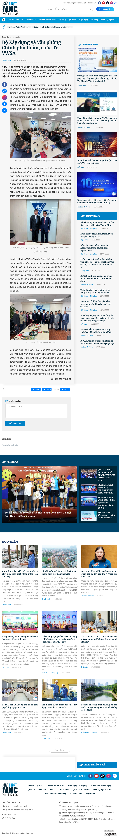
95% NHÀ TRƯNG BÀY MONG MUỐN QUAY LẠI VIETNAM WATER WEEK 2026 (106, 475)
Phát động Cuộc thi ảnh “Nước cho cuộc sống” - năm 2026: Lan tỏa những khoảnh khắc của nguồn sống (97, 121)
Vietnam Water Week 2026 (19, 27)
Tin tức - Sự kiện (15, 20)
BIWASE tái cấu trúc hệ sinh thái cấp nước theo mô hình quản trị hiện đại (97, 342)
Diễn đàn (80, 167)
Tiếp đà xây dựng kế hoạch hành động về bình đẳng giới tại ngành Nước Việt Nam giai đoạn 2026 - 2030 (59, 639)
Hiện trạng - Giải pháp (88, 20)
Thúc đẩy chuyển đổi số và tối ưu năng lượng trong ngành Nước (95, 291)
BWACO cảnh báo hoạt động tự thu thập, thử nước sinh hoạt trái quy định (96, 278)
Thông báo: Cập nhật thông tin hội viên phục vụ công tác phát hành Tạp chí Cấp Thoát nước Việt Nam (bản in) (97, 78)
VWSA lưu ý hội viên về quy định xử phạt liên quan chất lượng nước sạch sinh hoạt (20, 574)
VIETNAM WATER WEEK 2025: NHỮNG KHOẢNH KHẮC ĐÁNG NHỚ (105, 489)
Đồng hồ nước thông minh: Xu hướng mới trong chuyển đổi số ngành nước (94, 248)
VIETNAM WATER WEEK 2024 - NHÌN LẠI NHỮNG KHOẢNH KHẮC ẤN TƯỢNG (106, 502)
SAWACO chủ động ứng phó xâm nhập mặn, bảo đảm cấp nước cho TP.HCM (95, 304)
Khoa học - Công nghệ (101, 786)
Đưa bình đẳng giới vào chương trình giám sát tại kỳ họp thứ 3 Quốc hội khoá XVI (99, 574)
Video (10, 462)
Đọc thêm (90, 216)
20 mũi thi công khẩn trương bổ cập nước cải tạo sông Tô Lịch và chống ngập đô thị (99, 707)
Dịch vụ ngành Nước (102, 790)
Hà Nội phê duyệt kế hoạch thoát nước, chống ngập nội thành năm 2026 (59, 572)
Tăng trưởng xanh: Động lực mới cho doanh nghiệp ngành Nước (20, 637)
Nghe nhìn (84, 240)
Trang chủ (5, 37)
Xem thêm (59, 750)
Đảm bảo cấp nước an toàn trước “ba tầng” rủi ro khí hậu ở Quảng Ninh (97, 223)
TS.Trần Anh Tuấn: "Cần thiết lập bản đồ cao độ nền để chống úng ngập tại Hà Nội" (99, 639)
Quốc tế (31, 790)
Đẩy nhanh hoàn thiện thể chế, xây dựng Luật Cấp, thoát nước (59, 706)
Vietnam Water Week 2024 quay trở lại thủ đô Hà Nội (106, 515)
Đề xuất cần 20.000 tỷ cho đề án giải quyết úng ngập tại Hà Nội (20, 706)
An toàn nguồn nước (47, 20)
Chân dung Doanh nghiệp (55, 793)
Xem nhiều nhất (93, 765)
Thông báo (87, 45)
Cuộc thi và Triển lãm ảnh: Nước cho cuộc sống (52, 27)
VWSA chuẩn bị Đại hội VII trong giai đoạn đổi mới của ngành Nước (96, 330)
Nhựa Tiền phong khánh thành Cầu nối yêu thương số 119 (96, 235)
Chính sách (31, 20)
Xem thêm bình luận (10, 445)
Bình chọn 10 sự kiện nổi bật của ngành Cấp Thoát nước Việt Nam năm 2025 (97, 201)
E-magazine (105, 9)
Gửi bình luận (15, 423)
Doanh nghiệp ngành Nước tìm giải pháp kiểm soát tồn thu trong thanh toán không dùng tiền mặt (97, 318)
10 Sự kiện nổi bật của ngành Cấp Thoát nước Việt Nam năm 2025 (97, 161)
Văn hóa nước (76, 793)
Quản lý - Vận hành (67, 20)
